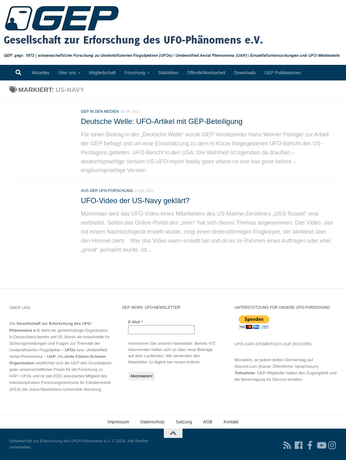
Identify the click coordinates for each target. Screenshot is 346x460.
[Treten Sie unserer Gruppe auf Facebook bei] (310, 445)
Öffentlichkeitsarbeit (206, 72)
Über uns (67, 72)
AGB (208, 421)
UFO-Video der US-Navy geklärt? (135, 202)
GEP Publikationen (283, 72)
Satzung (184, 421)
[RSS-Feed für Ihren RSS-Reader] (287, 445)
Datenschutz (153, 421)
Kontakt (231, 421)
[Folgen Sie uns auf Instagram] (332, 445)
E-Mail (135, 322)
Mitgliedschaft (102, 72)
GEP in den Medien (100, 111)
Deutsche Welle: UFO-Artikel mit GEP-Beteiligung (161, 121)
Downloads (245, 72)
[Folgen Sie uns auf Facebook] (298, 445)
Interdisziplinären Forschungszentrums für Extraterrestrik (60, 382)
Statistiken (168, 72)
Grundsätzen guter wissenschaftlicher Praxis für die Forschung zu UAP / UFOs (60, 369)
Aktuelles (40, 72)
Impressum (118, 421)
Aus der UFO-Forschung (107, 192)
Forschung (134, 72)
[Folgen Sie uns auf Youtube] (321, 445)
